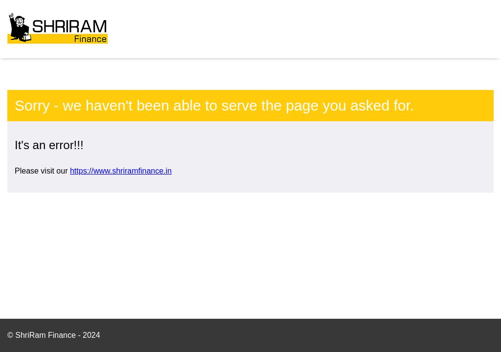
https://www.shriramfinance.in (121, 171)
